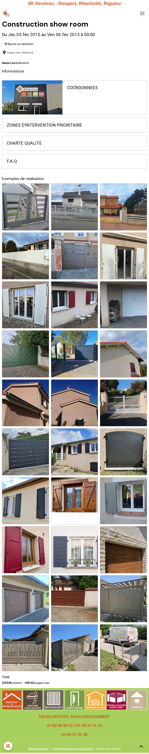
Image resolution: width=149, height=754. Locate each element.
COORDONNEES (82, 87)
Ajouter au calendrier (18, 44)
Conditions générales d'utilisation (73, 748)
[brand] (7, 13)
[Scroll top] (141, 746)
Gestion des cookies (109, 748)
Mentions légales (38, 748)
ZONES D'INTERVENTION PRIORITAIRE (44, 125)
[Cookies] (8, 746)
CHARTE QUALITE (24, 143)
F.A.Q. (12, 161)
